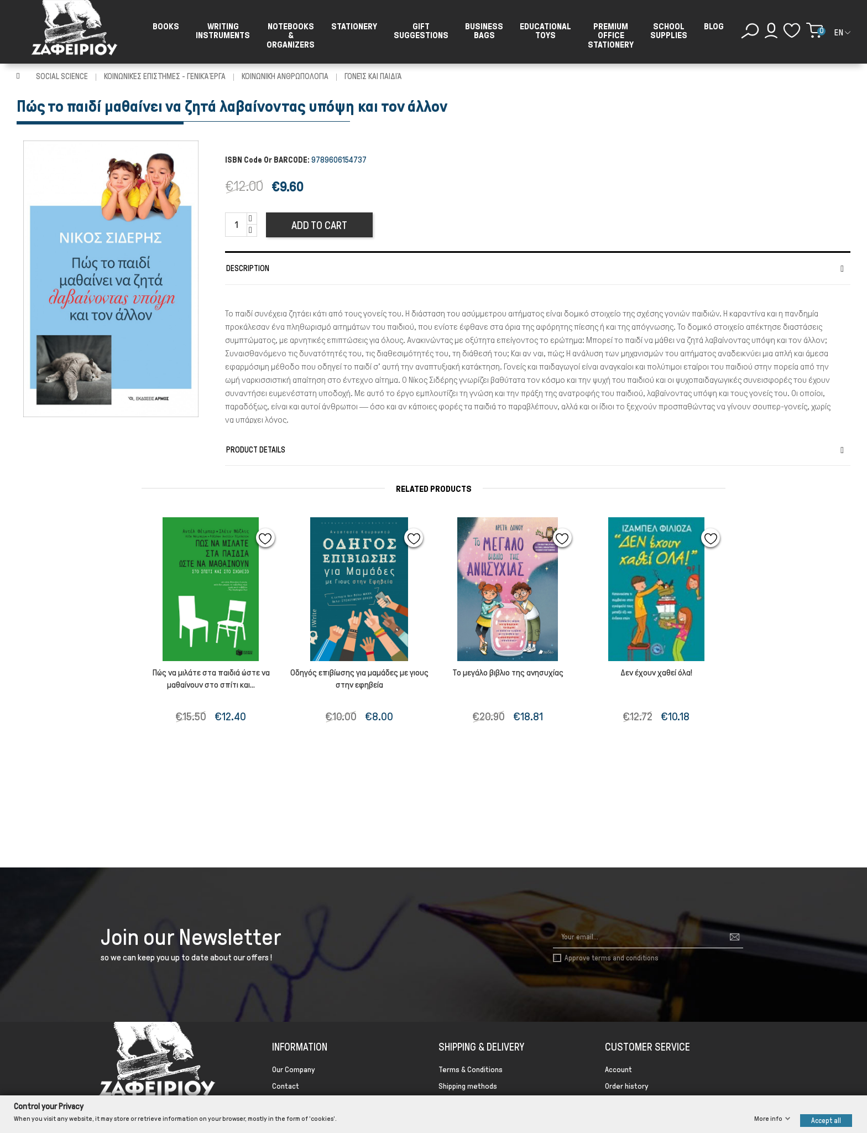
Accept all (826, 1120)
